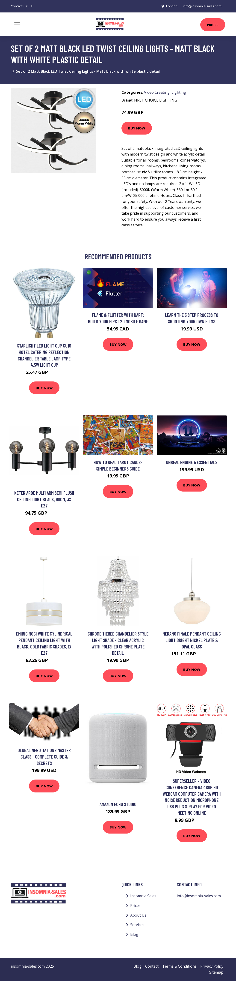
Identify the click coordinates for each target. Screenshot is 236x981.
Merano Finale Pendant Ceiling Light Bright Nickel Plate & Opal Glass (191, 640)
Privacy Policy (211, 966)
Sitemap (216, 972)
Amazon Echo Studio (118, 804)
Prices (212, 24)
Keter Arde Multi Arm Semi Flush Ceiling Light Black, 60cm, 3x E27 (44, 499)
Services (137, 924)
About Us (138, 915)
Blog (134, 934)
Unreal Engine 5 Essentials (191, 462)
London (171, 6)
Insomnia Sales (143, 895)
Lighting (178, 92)
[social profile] (32, 6)
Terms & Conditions (179, 966)
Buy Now (136, 128)
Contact (152, 966)
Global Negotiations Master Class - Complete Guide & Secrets (44, 756)
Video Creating (157, 92)
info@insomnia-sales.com (202, 6)
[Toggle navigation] (17, 24)
